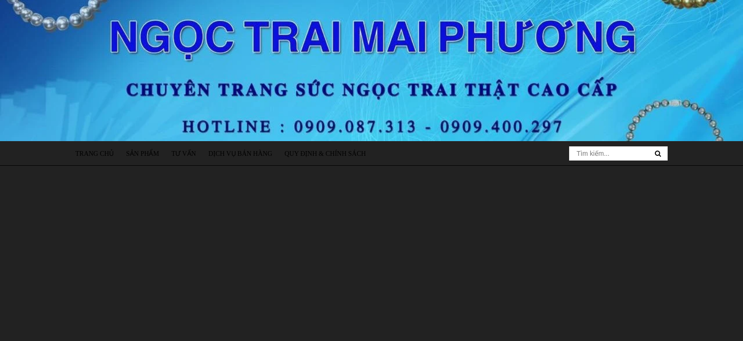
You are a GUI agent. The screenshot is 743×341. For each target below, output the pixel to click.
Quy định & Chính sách (325, 153)
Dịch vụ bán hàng (240, 153)
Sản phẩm (142, 153)
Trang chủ (94, 153)
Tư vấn (184, 153)
